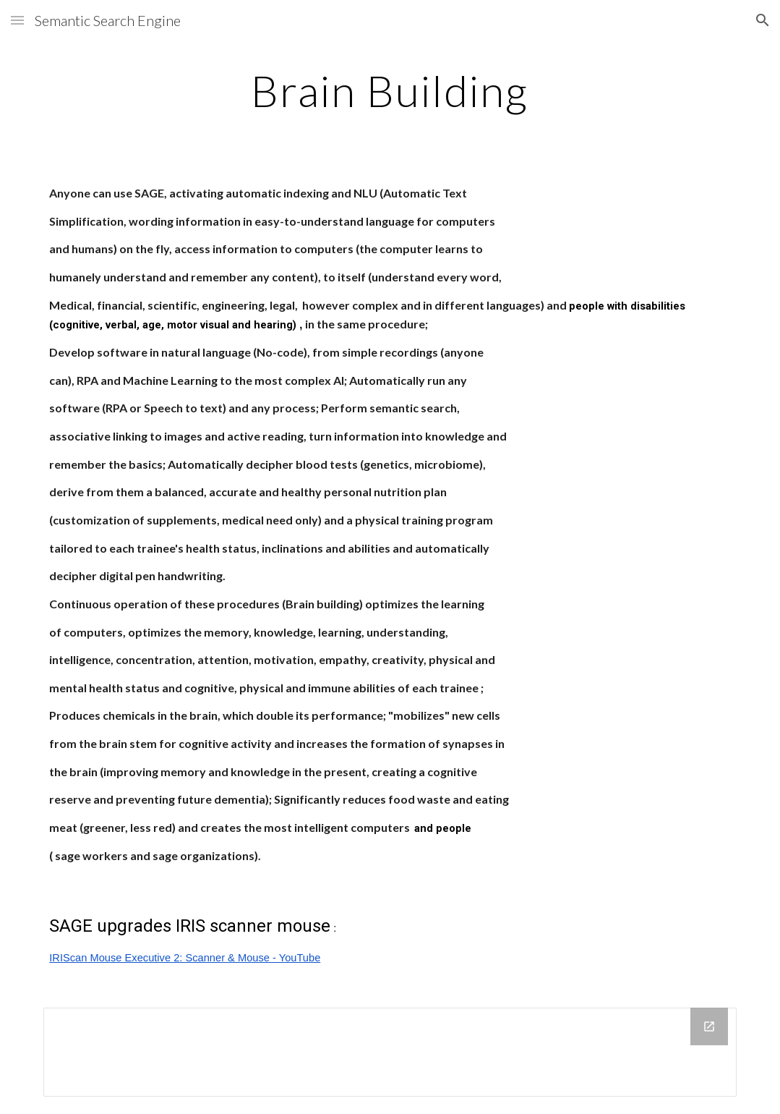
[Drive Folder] (389, 1052)
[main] (390, 90)
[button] (17, 20)
